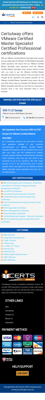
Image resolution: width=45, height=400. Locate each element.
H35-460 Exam (7, 249)
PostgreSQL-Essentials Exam (13, 238)
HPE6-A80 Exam (8, 260)
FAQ (7, 307)
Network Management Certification (15, 211)
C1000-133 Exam (8, 240)
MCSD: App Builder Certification (13, 208)
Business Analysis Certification (13, 213)
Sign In (27, 13)
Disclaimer (9, 311)
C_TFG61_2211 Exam (10, 246)
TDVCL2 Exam (7, 243)
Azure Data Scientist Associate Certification (18, 194)
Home (5, 22)
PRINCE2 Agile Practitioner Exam (14, 254)
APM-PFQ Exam (8, 252)
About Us (9, 319)
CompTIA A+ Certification (11, 191)
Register (38, 13)
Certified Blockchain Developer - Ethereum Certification (22, 216)
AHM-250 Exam (8, 235)
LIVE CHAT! (22, 373)
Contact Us (9, 315)
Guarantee (9, 322)
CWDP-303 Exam (8, 257)
